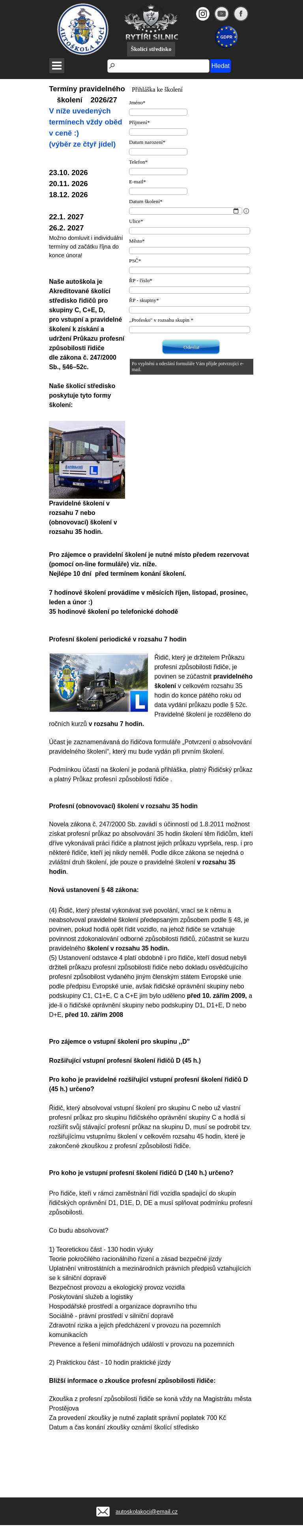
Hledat (220, 65)
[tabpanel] (87, 310)
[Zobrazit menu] (56, 65)
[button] (101, 1500)
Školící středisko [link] (151, 49)
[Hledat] (158, 66)
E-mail (137, 182)
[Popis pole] (246, 211)
